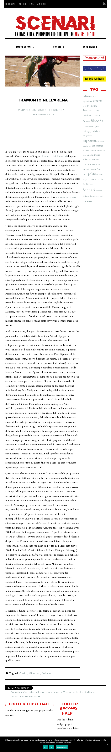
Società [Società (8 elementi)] (93, 196)
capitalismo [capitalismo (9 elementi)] (87, 101)
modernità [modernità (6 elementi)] (95, 160)
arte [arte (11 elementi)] (95, 96)
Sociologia (55, 110)
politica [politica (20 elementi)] (93, 174)
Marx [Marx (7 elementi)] (92, 150)
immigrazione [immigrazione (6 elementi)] (87, 136)
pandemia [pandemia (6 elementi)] (86, 169)
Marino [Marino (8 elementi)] (86, 150)
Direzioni (89, 46)
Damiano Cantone (31, 110)
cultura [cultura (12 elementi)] (93, 105)
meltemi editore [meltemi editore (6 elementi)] (99, 150)
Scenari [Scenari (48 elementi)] (89, 190)
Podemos (46, 673)
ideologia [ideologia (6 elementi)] (96, 131)
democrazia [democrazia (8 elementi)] (87, 110)
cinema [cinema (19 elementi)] (97, 101)
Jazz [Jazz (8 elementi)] (84, 146)
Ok (45, 747)
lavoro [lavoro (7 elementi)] (89, 146)
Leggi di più (62, 747)
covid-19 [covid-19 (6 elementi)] (86, 106)
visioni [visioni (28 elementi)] (87, 201)
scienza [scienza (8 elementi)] (99, 190)
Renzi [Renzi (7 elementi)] (100, 174)
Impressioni (23, 46)
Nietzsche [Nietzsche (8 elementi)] (96, 164)
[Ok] (107, 744)
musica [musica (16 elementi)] (87, 164)
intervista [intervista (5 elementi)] (101, 141)
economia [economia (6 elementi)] (97, 115)
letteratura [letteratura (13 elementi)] (97, 146)
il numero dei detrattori (54, 156)
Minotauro (34, 673)
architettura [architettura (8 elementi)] (87, 96)
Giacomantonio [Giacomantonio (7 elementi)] (88, 126)
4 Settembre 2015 (42, 114)
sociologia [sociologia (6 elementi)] (99, 196)
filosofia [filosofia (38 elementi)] (97, 121)
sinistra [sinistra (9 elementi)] (86, 196)
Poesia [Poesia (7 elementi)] (85, 174)
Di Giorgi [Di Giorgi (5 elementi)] (96, 111)
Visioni (57, 46)
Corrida (23, 673)
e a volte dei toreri (66, 197)
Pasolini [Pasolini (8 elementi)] (93, 169)
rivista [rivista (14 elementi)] (92, 179)
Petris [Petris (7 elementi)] (99, 169)
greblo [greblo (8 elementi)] (98, 126)
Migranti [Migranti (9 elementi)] (87, 155)
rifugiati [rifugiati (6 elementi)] (85, 179)
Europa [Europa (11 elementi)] (86, 121)
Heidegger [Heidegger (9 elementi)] (88, 131)
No (52, 747)
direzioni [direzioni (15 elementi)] (88, 115)
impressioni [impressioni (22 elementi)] (90, 141)
